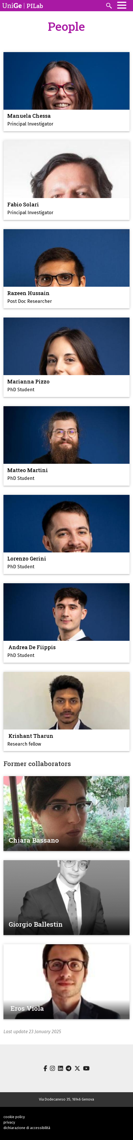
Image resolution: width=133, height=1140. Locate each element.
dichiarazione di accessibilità (26, 1128)
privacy (9, 1122)
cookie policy (14, 1117)
